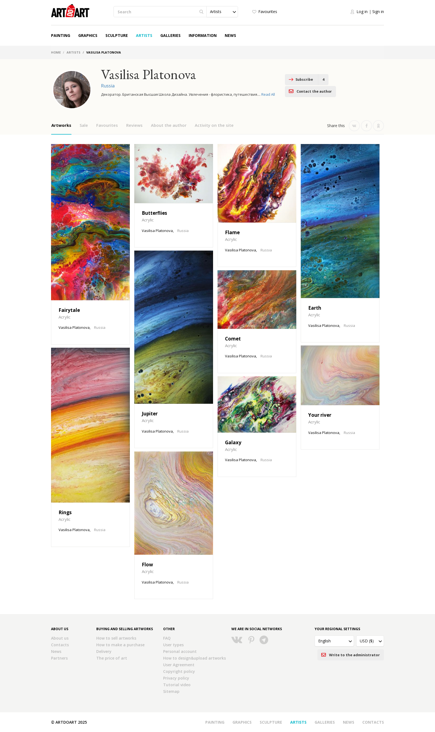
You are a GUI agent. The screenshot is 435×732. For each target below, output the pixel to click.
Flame (232, 232)
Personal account (180, 651)
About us (60, 638)
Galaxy (233, 442)
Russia (108, 86)
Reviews (134, 125)
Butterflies (154, 213)
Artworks (61, 125)
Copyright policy (179, 671)
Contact (354, 79)
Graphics (87, 35)
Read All (268, 94)
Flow (147, 564)
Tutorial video (177, 684)
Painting (60, 35)
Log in (362, 11)
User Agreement (178, 664)
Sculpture (116, 35)
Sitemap (171, 691)
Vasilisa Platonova (74, 327)
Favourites (267, 11)
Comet (233, 338)
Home (56, 52)
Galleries (170, 35)
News (230, 35)
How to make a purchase (120, 644)
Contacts (60, 644)
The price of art (111, 658)
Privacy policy (176, 678)
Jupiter (150, 413)
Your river (319, 415)
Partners (59, 658)
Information (203, 35)
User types (173, 644)
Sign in (378, 11)
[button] (222, 11)
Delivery (104, 651)
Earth (314, 308)
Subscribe (299, 79)
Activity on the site (214, 125)
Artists (144, 35)
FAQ (167, 638)
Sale (84, 125)
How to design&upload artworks (194, 658)
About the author (168, 125)
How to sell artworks (116, 638)
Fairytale (69, 310)
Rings (65, 512)
